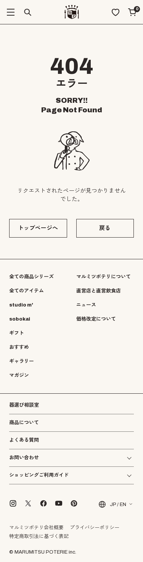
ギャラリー (21, 361)
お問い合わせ (24, 457)
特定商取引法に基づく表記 (39, 536)
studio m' (21, 305)
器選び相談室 (24, 405)
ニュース (86, 305)
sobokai (19, 319)
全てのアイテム (26, 291)
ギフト (16, 333)
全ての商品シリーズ (31, 276)
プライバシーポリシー (94, 527)
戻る (105, 228)
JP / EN (112, 504)
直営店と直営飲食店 (98, 291)
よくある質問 (24, 440)
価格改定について (96, 319)
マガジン (19, 375)
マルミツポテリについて (103, 276)
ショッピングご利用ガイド (39, 475)
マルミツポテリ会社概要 (36, 527)
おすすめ (19, 347)
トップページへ (38, 228)
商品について (24, 422)
